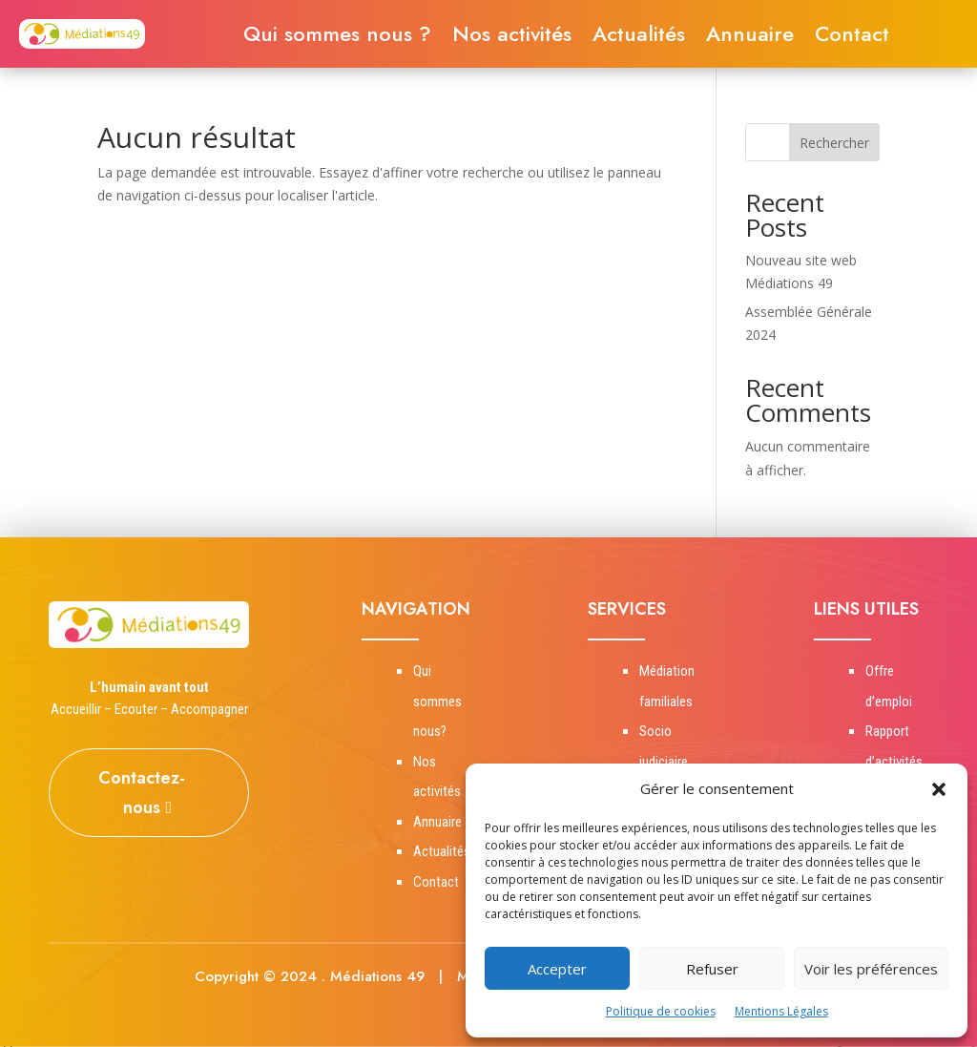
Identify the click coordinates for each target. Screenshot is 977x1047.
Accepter (557, 968)
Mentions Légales (781, 1011)
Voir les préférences (871, 968)
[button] (938, 789)
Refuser (712, 968)
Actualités (638, 37)
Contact (852, 37)
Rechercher (834, 143)
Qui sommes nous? (437, 701)
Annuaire (750, 37)
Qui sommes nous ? (337, 37)
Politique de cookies (661, 1011)
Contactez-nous (141, 792)
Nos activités (512, 37)
